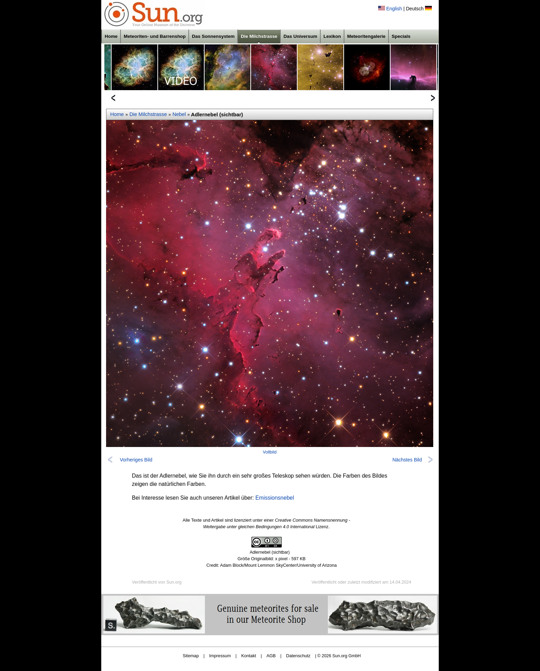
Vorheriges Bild (136, 459)
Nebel (179, 114)
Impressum (220, 655)
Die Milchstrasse (259, 36)
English (394, 8)
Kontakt (248, 655)
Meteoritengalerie (366, 36)
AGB (271, 655)
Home (111, 36)
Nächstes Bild (407, 459)
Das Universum (300, 36)
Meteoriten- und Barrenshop (155, 36)
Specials (401, 36)
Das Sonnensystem (213, 36)
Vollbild (270, 452)
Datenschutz (298, 655)
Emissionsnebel (274, 498)
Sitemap (191, 655)
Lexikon (332, 36)
